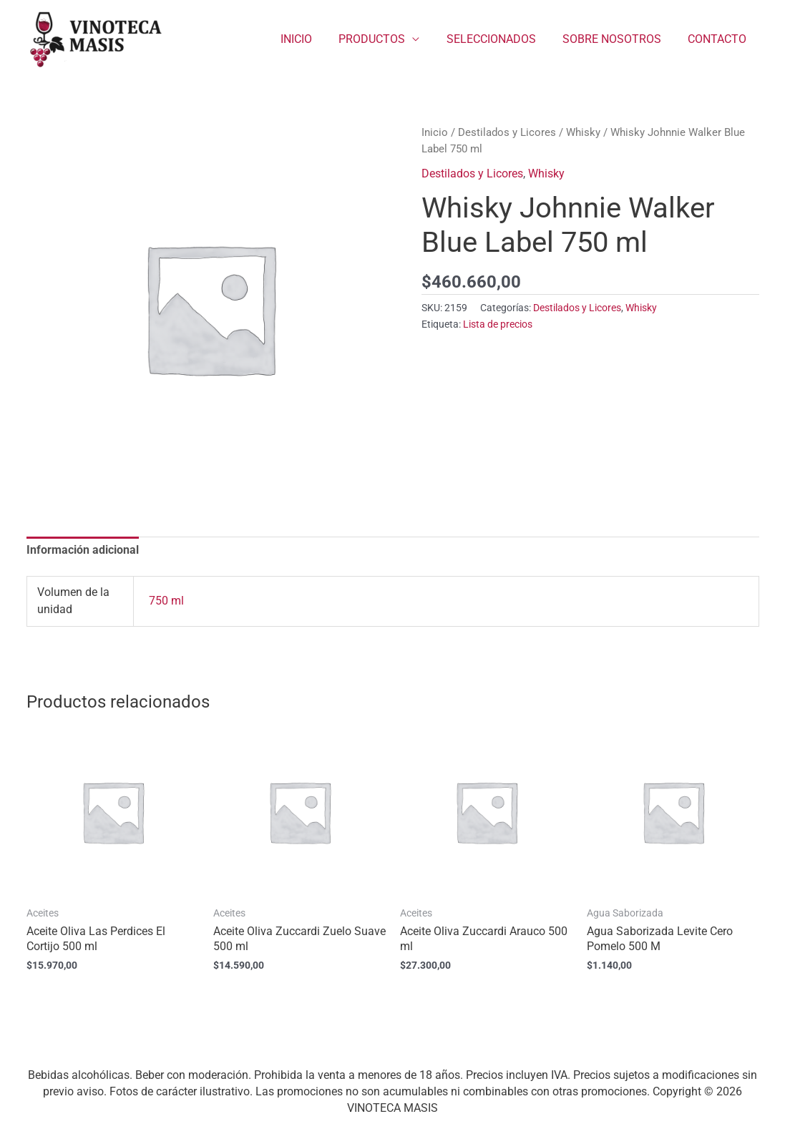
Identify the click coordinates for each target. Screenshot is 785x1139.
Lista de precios (497, 324)
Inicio (434, 132)
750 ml (166, 601)
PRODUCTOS (385, 39)
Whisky (583, 132)
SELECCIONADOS (500, 39)
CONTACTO (719, 39)
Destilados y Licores (507, 132)
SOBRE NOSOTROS (617, 39)
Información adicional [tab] (82, 550)
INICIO (313, 39)
